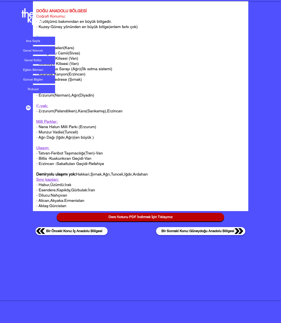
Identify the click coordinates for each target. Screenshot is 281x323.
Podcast (33, 89)
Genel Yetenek (33, 50)
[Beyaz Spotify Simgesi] (28, 107)
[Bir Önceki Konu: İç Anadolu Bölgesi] (72, 231)
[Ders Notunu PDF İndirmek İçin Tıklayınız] (140, 217)
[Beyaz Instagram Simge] (38, 107)
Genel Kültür (33, 60)
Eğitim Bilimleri (33, 70)
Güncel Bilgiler (33, 79)
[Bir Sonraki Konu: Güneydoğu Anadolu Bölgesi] (200, 231)
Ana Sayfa (33, 41)
